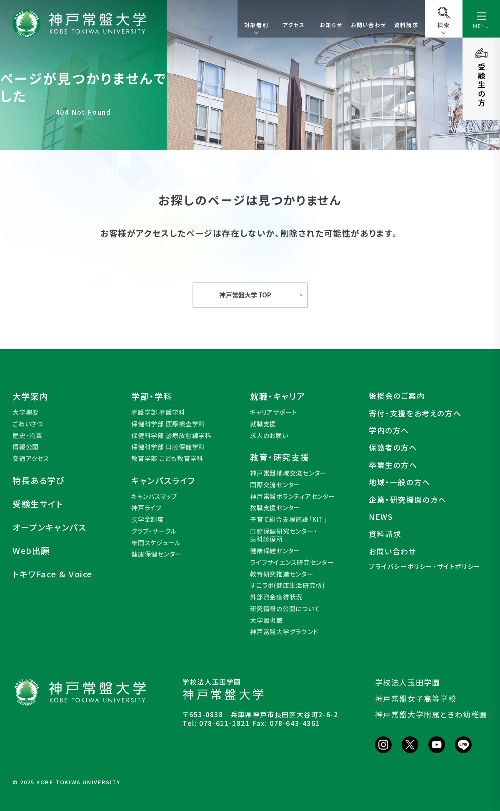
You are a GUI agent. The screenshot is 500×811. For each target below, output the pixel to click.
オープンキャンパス (49, 527)
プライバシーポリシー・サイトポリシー (425, 566)
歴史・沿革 (27, 435)
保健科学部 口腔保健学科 (168, 447)
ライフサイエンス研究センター (292, 562)
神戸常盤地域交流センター (288, 473)
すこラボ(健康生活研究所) (287, 585)
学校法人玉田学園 (407, 682)
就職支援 (263, 424)
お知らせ (331, 25)
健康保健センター (156, 554)
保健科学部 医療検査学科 (168, 424)
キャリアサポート (273, 412)
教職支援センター (275, 508)
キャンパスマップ (154, 496)
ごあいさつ (27, 424)
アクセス (293, 25)
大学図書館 (266, 620)
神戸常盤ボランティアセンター (292, 496)
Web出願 (31, 550)
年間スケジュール (156, 543)
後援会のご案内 (397, 395)
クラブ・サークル (154, 531)
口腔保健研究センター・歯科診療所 (283, 535)
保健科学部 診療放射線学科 (171, 435)
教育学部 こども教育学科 (167, 458)
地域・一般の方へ (399, 482)
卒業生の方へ (393, 465)
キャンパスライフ (163, 480)
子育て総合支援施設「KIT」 (288, 519)
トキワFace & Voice (52, 574)
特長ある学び (38, 480)
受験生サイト (37, 504)
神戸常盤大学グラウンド (284, 631)
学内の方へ (389, 430)
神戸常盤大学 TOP (245, 294)
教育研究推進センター (282, 574)
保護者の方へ (393, 447)
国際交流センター (275, 485)
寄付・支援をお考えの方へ (415, 413)
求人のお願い (269, 435)
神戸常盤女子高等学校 (416, 698)
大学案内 (30, 396)
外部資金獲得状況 (276, 597)
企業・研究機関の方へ (408, 499)
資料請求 (406, 25)
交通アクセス (30, 458)
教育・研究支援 (279, 457)
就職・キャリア (277, 396)
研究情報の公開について (285, 608)
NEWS (381, 516)
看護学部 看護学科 (158, 412)
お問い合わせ (369, 25)
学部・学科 (151, 396)
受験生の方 (481, 85)
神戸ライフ (146, 508)
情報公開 (25, 447)
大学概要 (25, 412)
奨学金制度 (147, 519)
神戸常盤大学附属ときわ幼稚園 (431, 714)
